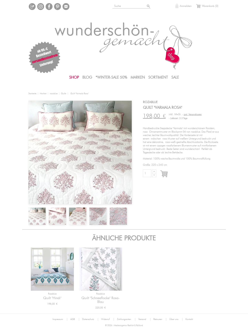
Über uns (176, 319)
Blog (87, 77)
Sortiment (158, 77)
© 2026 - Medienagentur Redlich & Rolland (124, 325)
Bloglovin (32, 6)
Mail (66, 6)
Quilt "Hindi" (52, 298)
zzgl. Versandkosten (193, 114)
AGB (75, 319)
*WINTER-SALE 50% (111, 77)
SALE (175, 77)
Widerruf (107, 319)
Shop (74, 77)
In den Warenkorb (167, 174)
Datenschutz (90, 319)
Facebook (49, 6)
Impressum (60, 319)
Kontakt (189, 319)
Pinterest (57, 6)
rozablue (52, 294)
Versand (144, 319)
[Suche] (131, 5)
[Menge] (147, 173)
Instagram (40, 6)
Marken (138, 77)
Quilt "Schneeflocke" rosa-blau (100, 300)
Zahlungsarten (126, 319)
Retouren (160, 319)
